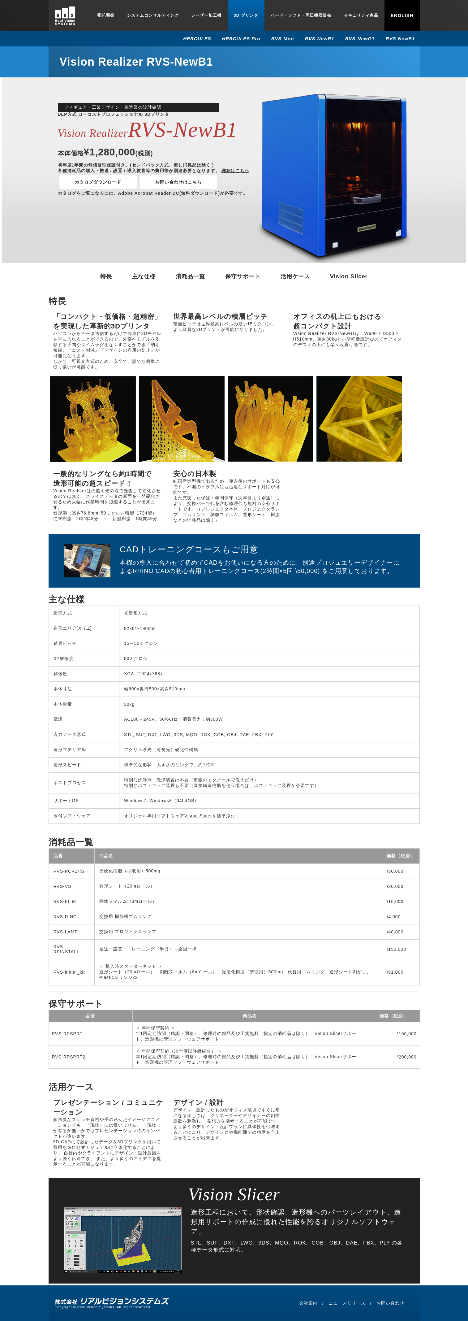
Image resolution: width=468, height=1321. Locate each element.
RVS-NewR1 (319, 38)
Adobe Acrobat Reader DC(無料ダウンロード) (169, 193)
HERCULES (197, 38)
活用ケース (295, 276)
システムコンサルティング (153, 15)
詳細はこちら (235, 170)
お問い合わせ (390, 1303)
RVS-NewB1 (400, 38)
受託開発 (105, 15)
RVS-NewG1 (360, 38)
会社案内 (308, 1303)
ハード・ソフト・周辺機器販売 (301, 15)
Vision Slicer (349, 276)
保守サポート (242, 276)
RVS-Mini (282, 38)
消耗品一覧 (190, 276)
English (402, 15)
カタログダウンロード (98, 182)
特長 (106, 276)
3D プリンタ (246, 15)
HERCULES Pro (241, 38)
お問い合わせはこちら (178, 182)
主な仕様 (144, 276)
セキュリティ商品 (361, 15)
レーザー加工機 (206, 15)
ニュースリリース (347, 1303)
